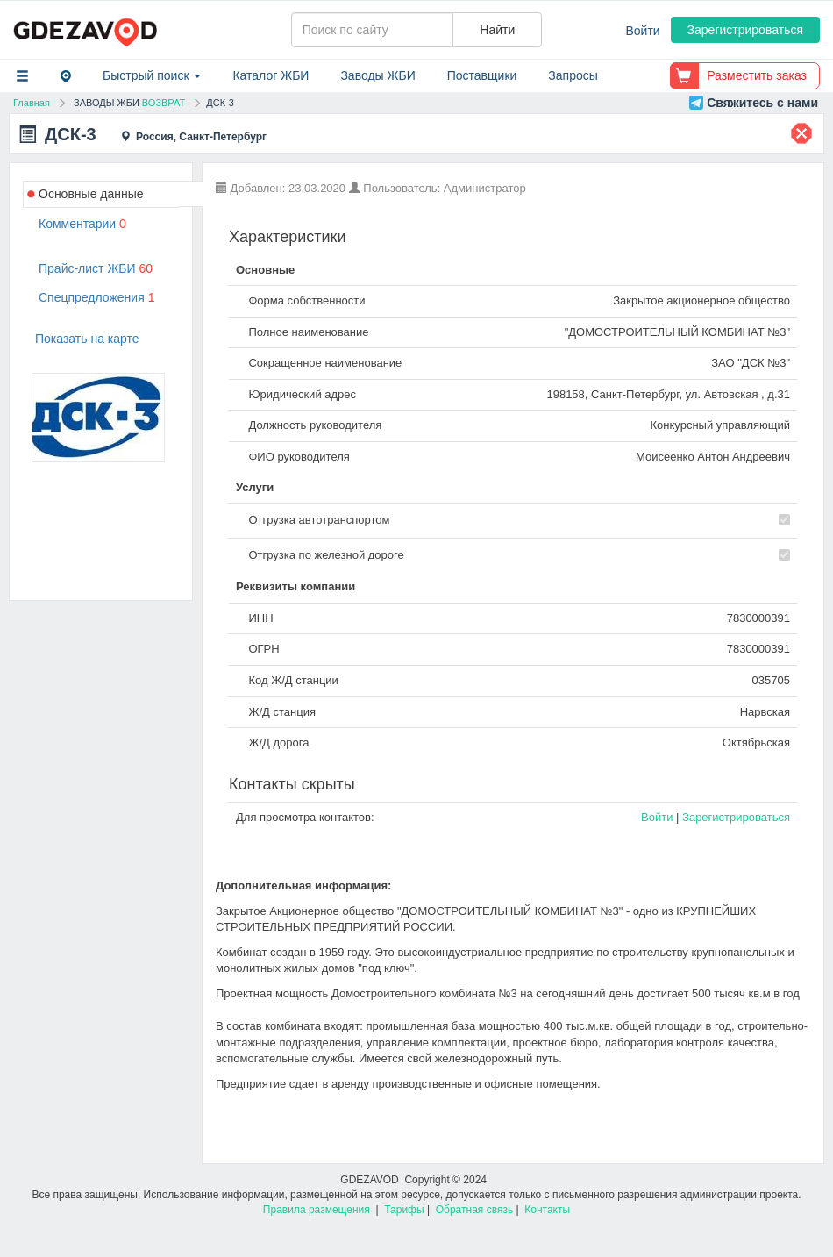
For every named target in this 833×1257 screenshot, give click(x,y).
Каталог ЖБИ (270, 75)
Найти (497, 30)
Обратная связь (474, 1209)
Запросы (572, 75)
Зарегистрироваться (745, 30)
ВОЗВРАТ (163, 102)
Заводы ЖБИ (377, 75)
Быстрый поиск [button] (152, 75)
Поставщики (482, 75)
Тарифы (404, 1209)
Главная (31, 102)
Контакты (547, 1209)
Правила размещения (316, 1209)
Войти (643, 31)
